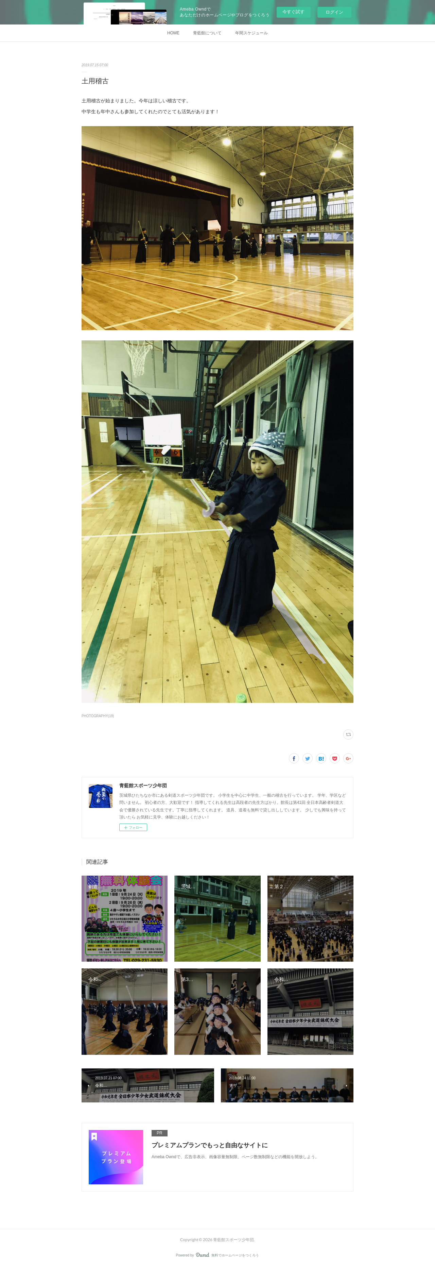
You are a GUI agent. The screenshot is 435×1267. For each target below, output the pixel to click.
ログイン (334, 12)
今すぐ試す (293, 11)
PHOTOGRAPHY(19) (98, 716)
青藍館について (207, 33)
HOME (173, 33)
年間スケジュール (251, 33)
